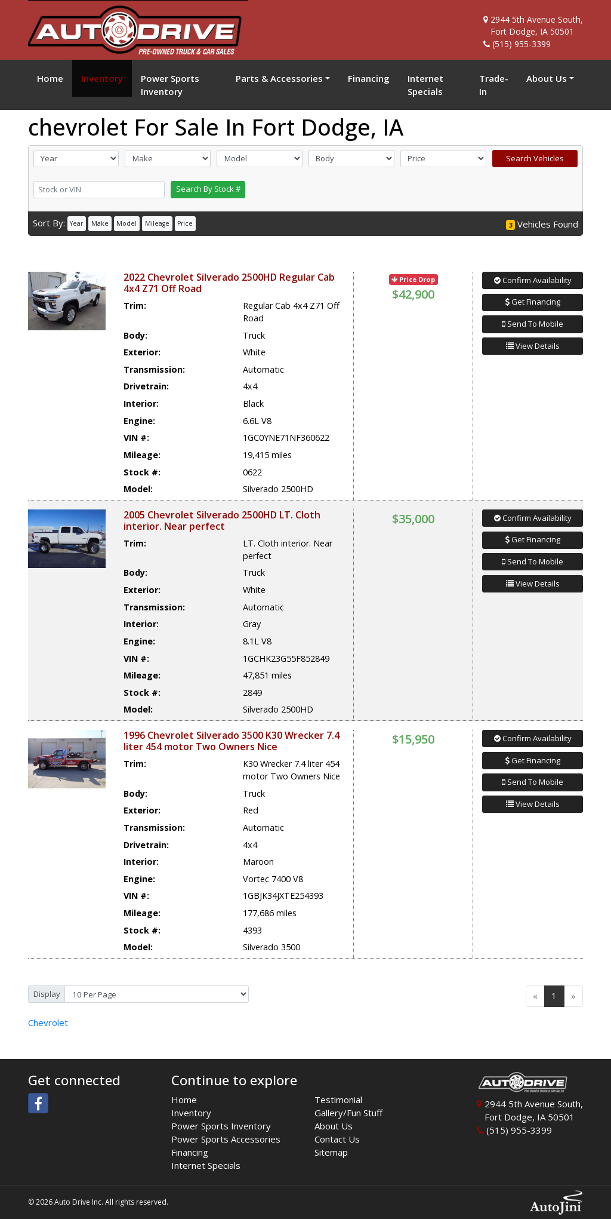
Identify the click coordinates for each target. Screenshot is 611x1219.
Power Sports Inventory (221, 1126)
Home (184, 1100)
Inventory (191, 1113)
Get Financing (532, 301)
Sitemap (331, 1152)
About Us (333, 1126)
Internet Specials (205, 1165)
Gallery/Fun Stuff (348, 1113)
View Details (533, 345)
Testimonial (338, 1100)
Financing (189, 1152)
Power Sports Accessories (225, 1139)
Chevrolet (48, 1022)
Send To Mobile (532, 323)
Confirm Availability (533, 280)
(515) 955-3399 (521, 44)
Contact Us (337, 1139)
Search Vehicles (535, 158)
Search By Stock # (208, 188)
